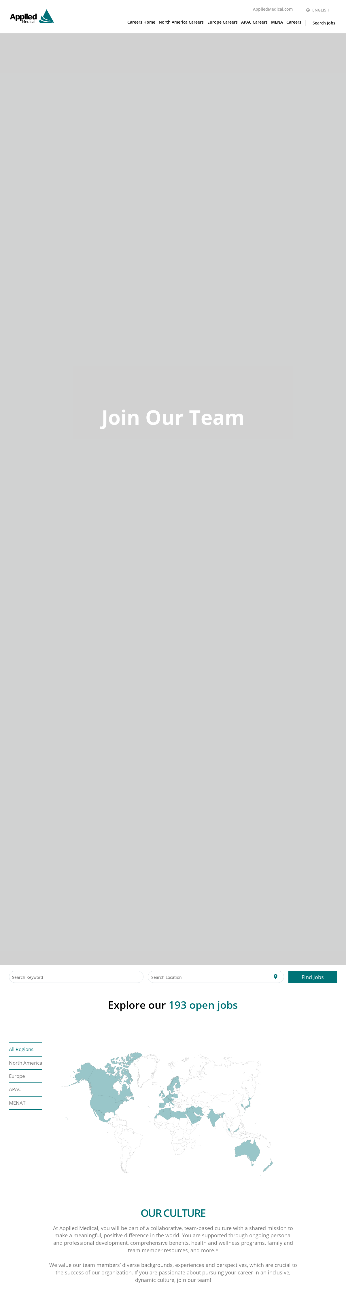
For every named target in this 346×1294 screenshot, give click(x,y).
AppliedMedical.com (273, 9)
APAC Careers (254, 22)
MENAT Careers (286, 22)
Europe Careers (222, 22)
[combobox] (76, 977)
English (318, 10)
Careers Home (141, 22)
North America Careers (181, 22)
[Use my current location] (276, 977)
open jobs (203, 1005)
